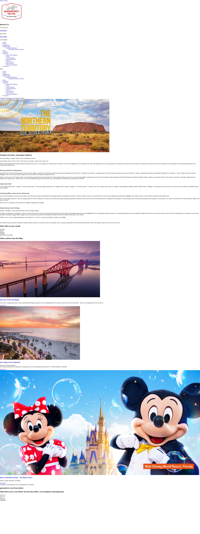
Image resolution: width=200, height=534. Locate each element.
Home (4, 42)
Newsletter (3, 30)
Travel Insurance (10, 58)
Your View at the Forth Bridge (9, 300)
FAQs (7, 56)
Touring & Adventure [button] (11, 48)
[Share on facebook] (100, 229)
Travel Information (11, 59)
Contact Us (6, 66)
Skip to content (4, 0)
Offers (4, 43)
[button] (100, 69)
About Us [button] (5, 53)
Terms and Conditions (11, 65)
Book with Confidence (12, 55)
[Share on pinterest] (100, 232)
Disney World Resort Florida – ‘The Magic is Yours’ (16, 477)
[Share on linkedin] (100, 233)
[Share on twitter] (100, 231)
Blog (4, 50)
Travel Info (3, 37)
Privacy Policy (10, 62)
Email (1, 495)
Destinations (6, 45)
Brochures (5, 52)
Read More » (3, 305)
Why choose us (10, 63)
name (1, 496)
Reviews (8, 60)
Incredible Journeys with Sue (16, 49)
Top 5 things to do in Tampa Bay (10, 362)
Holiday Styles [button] (7, 46)
